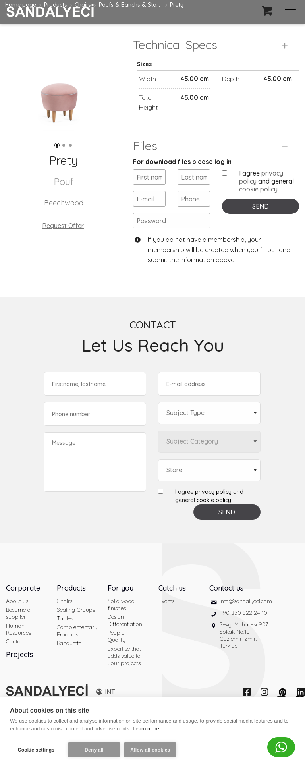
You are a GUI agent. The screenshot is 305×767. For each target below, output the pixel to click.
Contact (15, 658)
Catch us (172, 604)
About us (17, 617)
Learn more (146, 731)
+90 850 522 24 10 (243, 629)
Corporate (23, 604)
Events (166, 617)
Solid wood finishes (121, 621)
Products (71, 604)
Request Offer (63, 226)
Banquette (69, 659)
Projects (19, 671)
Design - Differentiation (125, 637)
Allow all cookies (152, 750)
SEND (260, 223)
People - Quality (118, 653)
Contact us (226, 604)
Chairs (64, 617)
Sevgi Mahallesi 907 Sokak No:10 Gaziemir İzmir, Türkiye (244, 652)
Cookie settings (36, 750)
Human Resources (18, 646)
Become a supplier (18, 630)
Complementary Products (76, 647)
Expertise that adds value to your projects (124, 672)
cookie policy (258, 206)
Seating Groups (76, 626)
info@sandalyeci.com (246, 617)
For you (120, 604)
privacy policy (213, 508)
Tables (65, 635)
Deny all (94, 750)
